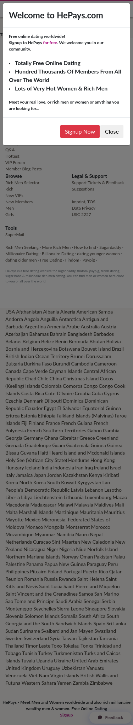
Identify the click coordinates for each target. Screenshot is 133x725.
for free (50, 42)
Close (112, 131)
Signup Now (80, 131)
